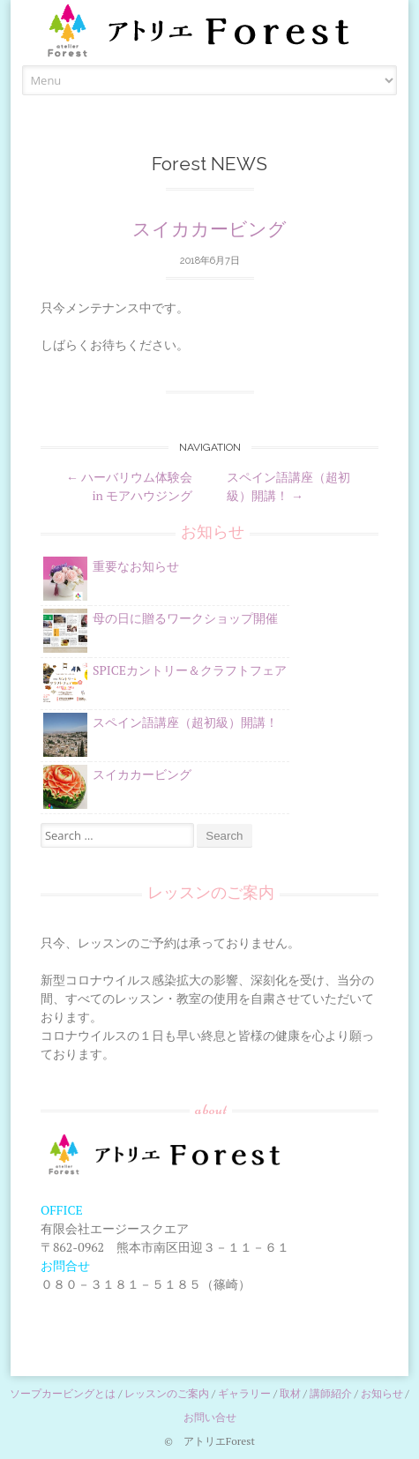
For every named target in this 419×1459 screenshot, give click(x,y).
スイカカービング (209, 229)
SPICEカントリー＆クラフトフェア (190, 670)
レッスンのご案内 (166, 1393)
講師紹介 (331, 1393)
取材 (290, 1393)
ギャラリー (244, 1393)
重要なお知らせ (136, 565)
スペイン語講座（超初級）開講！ (185, 722)
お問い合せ (209, 1417)
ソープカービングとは (63, 1393)
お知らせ (382, 1393)
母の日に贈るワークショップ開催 (185, 618)
